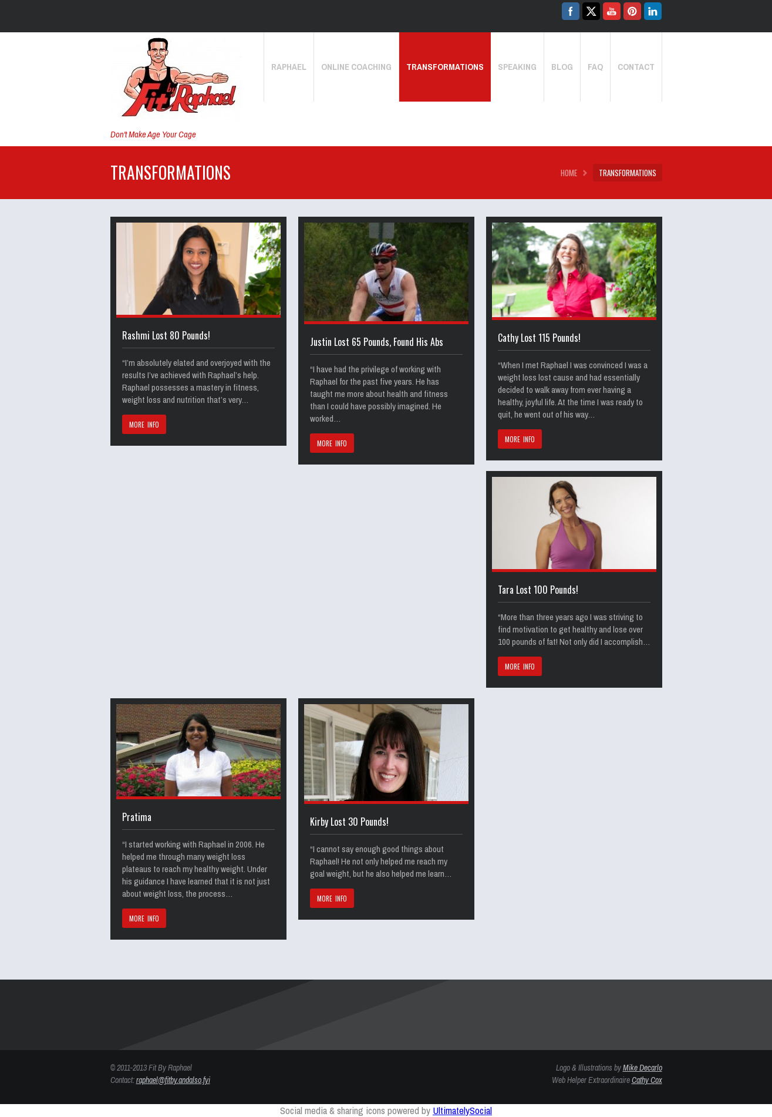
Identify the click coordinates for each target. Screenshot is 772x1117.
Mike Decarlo (642, 1067)
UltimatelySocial (462, 1110)
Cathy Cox (647, 1080)
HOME (569, 173)
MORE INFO (144, 424)
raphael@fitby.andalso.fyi (173, 1080)
